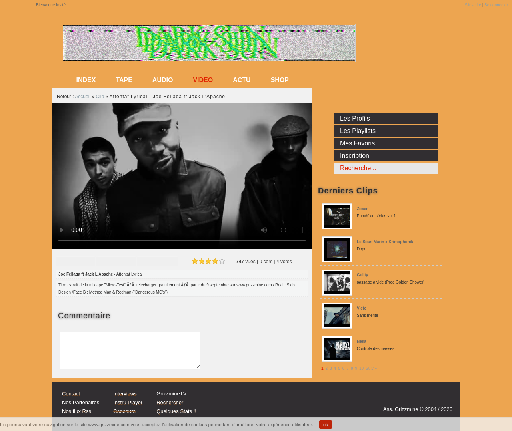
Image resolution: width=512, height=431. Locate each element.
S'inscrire (473, 5)
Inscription (354, 155)
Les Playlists (358, 130)
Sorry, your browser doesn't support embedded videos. (182, 176)
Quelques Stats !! (176, 411)
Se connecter (496, 5)
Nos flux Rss (76, 411)
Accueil (82, 96)
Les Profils (355, 118)
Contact (71, 394)
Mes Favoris (357, 143)
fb (444, 398)
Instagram (413, 398)
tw (429, 398)
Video (203, 80)
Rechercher (169, 402)
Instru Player (127, 402)
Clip (100, 96)
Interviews (125, 394)
